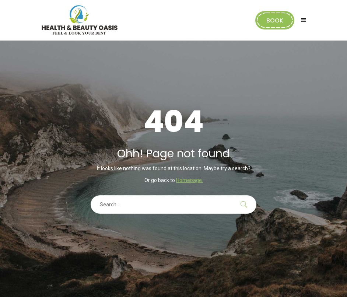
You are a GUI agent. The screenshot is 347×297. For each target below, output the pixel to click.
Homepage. (189, 180)
